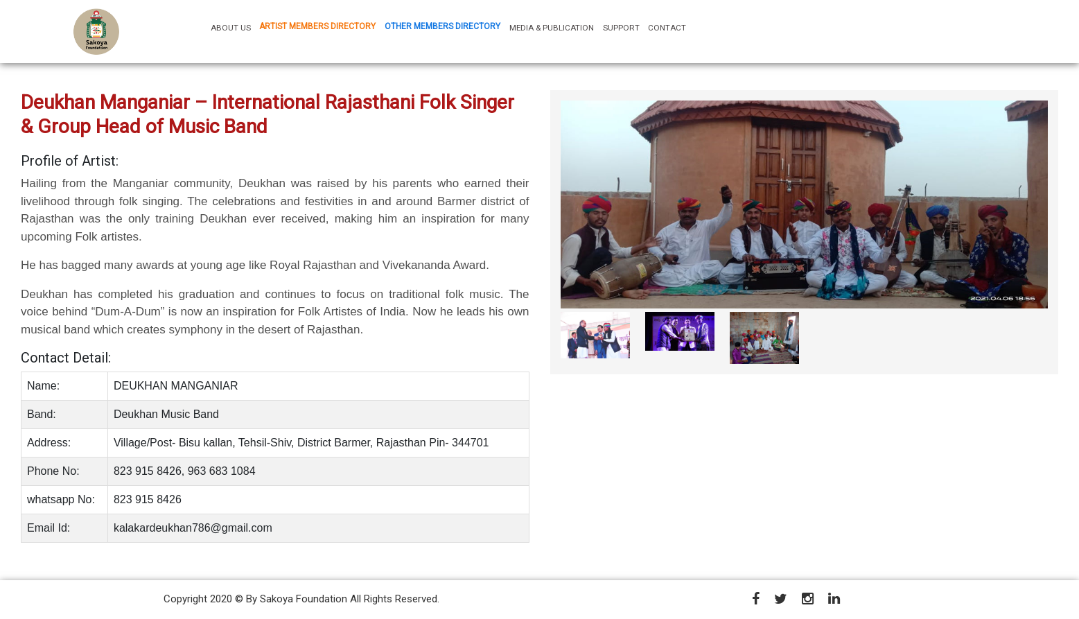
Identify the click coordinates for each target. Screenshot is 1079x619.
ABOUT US (233, 27)
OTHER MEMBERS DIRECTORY (442, 26)
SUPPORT (621, 28)
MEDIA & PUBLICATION (551, 28)
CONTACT (667, 28)
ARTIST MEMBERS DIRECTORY (317, 26)
